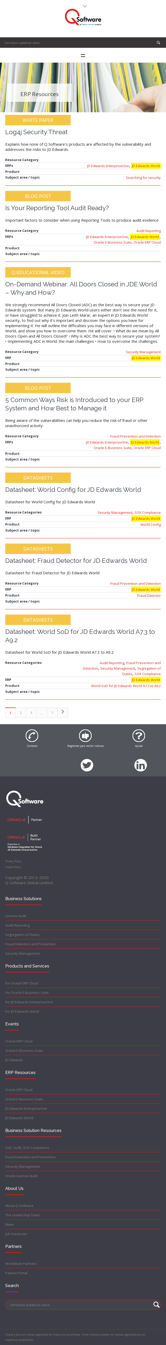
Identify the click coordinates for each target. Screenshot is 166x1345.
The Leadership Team (22, 1215)
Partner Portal (16, 1273)
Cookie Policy (13, 867)
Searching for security (143, 177)
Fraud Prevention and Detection (135, 436)
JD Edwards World (146, 165)
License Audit (15, 915)
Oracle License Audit (21, 1175)
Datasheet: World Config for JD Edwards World (73, 489)
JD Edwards (14, 1060)
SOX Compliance (148, 512)
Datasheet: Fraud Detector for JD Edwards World (76, 560)
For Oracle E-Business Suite (27, 992)
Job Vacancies (16, 1233)
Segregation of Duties (22, 934)
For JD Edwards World (22, 1011)
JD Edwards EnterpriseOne (108, 165)
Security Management (143, 352)
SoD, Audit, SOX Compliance (27, 1147)
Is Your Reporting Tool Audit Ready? (57, 208)
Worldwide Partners (21, 1263)
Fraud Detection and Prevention (30, 944)
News (9, 1224)
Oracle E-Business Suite (112, 242)
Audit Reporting (148, 230)
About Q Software (19, 1205)
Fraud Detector (149, 595)
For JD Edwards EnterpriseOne (29, 1002)
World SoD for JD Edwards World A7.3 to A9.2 (126, 685)
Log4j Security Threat (36, 132)
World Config (150, 524)
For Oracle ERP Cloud (21, 983)
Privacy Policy (13, 861)
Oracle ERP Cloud (147, 242)
